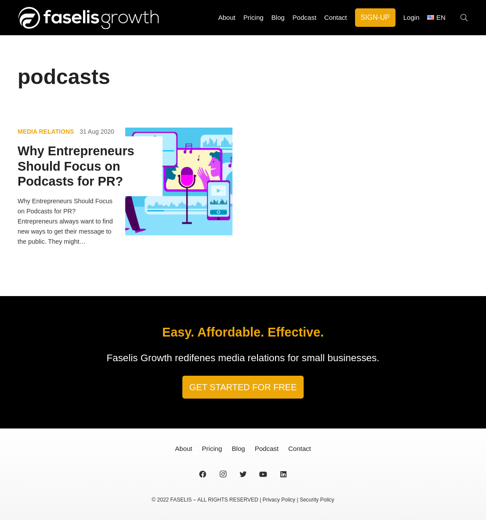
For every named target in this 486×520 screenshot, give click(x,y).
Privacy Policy (278, 500)
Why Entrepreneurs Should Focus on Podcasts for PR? (76, 166)
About (183, 448)
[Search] (464, 18)
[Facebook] (202, 474)
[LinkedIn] (283, 474)
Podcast (267, 448)
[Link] (88, 17)
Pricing (212, 448)
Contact (299, 448)
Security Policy (317, 500)
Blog (238, 448)
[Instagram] (223, 474)
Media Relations (46, 131)
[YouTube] (263, 474)
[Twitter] (243, 474)
